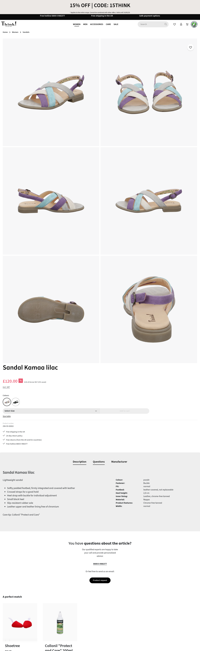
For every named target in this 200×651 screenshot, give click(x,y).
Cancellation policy (128, 601)
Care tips (73, 591)
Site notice (124, 620)
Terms (122, 615)
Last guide (74, 606)
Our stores (124, 606)
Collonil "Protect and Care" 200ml (59, 429)
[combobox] (148, 27)
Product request (100, 361)
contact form (18, 604)
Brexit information (127, 596)
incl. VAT (123, 64)
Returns (73, 615)
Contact (73, 596)
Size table (123, 93)
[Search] (163, 27)
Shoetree (12, 427)
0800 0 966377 (100, 344)
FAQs (71, 601)
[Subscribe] (136, 555)
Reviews (123, 625)
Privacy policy (125, 610)
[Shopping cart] (186, 26)
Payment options (77, 610)
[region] (58, 137)
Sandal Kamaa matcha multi (57, 508)
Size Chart (74, 630)
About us (123, 591)
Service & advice (76, 620)
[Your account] (179, 26)
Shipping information (79, 625)
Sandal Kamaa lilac (17, 508)
